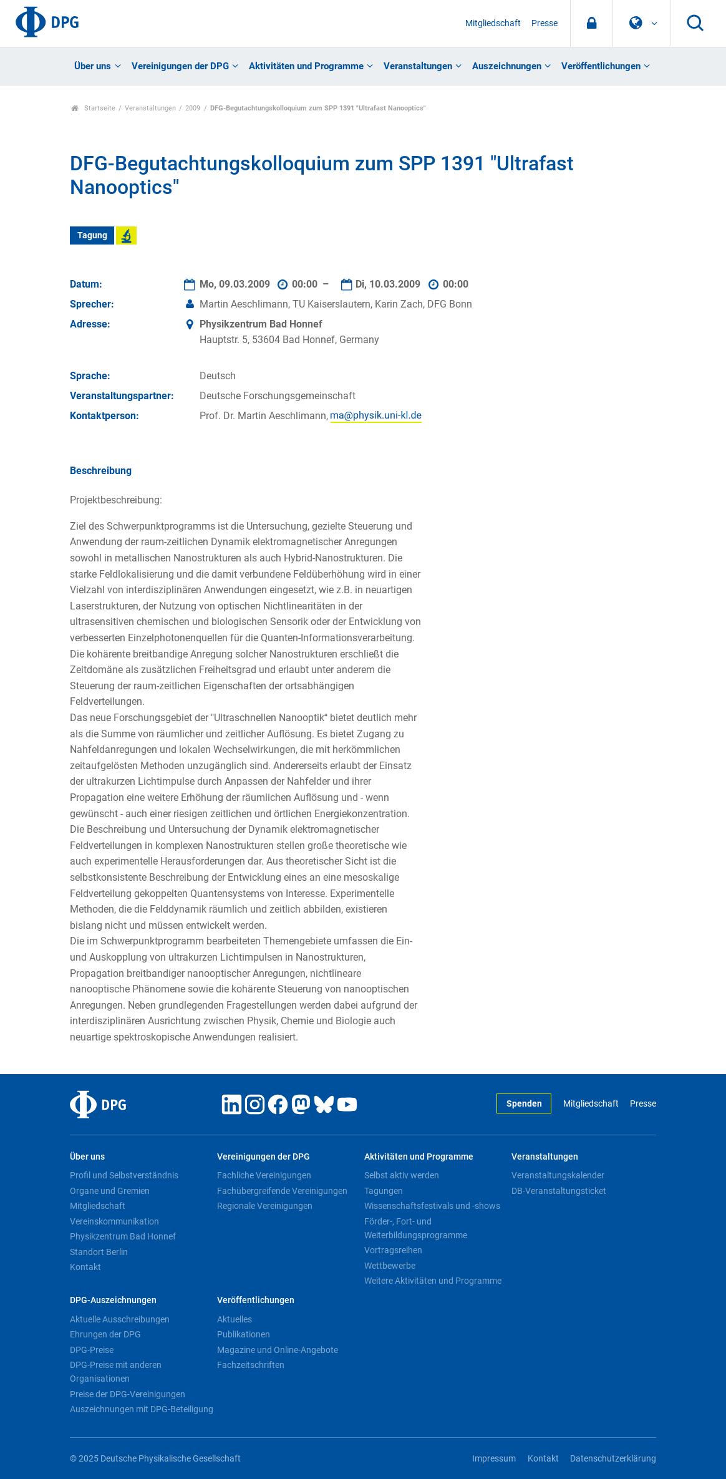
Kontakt (85, 1267)
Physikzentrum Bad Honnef (123, 1236)
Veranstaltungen (418, 66)
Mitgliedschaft (493, 23)
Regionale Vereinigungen (264, 1206)
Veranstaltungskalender (557, 1175)
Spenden (524, 1103)
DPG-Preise (92, 1350)
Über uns (92, 66)
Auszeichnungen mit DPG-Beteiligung (141, 1409)
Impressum (494, 1458)
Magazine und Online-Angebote (277, 1350)
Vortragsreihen (393, 1250)
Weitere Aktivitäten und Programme (432, 1281)
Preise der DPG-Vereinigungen (127, 1394)
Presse (544, 23)
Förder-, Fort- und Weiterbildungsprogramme (415, 1228)
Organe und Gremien (110, 1191)
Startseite (93, 108)
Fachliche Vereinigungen (264, 1175)
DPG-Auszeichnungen (113, 1300)
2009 (192, 108)
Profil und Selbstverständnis (124, 1175)
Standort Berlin (99, 1252)
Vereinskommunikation (114, 1221)
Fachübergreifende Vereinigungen (282, 1191)
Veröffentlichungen (601, 66)
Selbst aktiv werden (401, 1175)
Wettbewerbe (389, 1266)
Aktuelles (234, 1319)
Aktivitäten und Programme (306, 66)
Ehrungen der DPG (105, 1334)
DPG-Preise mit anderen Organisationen (116, 1372)
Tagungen (383, 1191)
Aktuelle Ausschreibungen (120, 1319)
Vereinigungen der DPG (180, 66)
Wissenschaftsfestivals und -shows (432, 1206)
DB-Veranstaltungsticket (558, 1191)
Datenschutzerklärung (613, 1458)
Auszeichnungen (506, 66)
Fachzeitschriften (250, 1365)
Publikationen (243, 1334)
